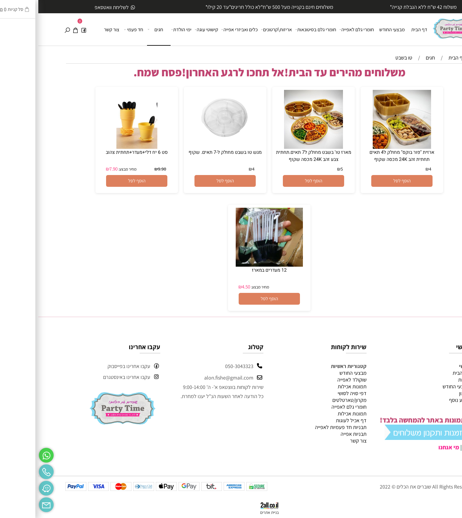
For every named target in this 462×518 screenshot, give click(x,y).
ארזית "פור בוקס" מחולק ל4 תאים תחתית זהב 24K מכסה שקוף (363, 156)
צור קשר (73, 29)
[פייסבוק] (45, 29)
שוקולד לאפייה (313, 379)
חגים (117, 29)
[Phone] (8, 470)
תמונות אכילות (313, 386)
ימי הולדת (143, 29)
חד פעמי (96, 29)
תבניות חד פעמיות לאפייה (302, 427)
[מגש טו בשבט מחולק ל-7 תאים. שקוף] (186, 146)
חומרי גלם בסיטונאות (278, 29)
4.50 (208, 286)
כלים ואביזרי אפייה (201, 29)
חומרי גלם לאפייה (319, 29)
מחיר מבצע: (88, 169)
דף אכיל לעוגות (313, 420)
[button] (363, 181)
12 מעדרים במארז (231, 270)
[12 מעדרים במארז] (230, 264)
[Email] (8, 503)
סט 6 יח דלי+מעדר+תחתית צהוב (98, 152)
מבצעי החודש (354, 29)
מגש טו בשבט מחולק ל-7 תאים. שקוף (186, 152)
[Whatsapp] (8, 453)
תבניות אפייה (315, 433)
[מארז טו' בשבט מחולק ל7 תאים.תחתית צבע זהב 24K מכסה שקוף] (275, 146)
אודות (425, 379)
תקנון (426, 393)
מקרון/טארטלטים (311, 400)
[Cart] (37, 29)
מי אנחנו (410, 447)
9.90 (124, 169)
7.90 (75, 169)
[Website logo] (415, 26)
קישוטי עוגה (168, 29)
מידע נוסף (421, 400)
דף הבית (381, 29)
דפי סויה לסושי (313, 393)
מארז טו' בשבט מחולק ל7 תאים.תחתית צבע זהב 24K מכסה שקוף (275, 156)
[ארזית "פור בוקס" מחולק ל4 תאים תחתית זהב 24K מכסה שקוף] (363, 146)
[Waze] (8, 486)
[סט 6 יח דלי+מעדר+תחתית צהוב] (98, 146)
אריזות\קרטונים (239, 29)
